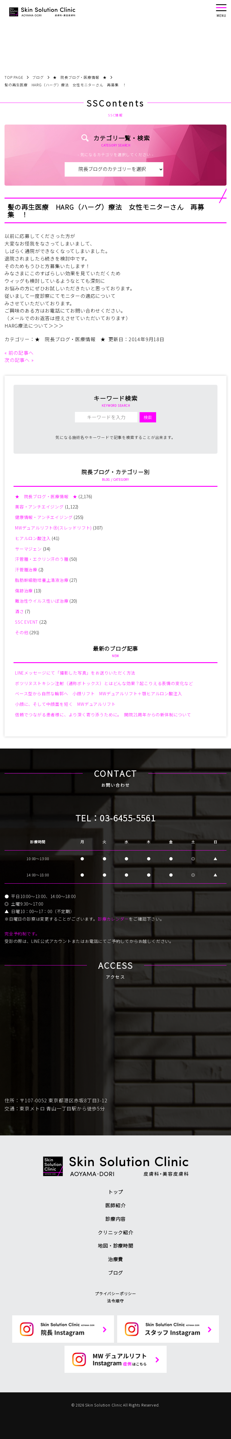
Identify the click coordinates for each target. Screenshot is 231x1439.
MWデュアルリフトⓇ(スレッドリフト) (53, 528)
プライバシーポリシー (115, 1293)
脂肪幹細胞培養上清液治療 (42, 580)
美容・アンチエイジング (39, 507)
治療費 (115, 1259)
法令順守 (115, 1301)
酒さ (19, 611)
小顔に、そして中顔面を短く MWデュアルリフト (65, 704)
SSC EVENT (26, 622)
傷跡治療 (24, 591)
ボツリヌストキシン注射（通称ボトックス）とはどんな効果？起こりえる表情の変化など (104, 683)
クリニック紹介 (115, 1232)
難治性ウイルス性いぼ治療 (42, 601)
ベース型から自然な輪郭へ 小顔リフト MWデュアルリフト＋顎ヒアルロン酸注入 (98, 693)
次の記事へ (17, 359)
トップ (115, 1191)
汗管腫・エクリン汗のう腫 (42, 559)
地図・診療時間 (115, 1245)
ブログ (115, 1272)
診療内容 (115, 1218)
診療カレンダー (113, 919)
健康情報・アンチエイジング (43, 517)
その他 (21, 632)
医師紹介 (115, 1205)
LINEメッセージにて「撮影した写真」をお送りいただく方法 (75, 673)
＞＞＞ (55, 325)
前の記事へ (21, 352)
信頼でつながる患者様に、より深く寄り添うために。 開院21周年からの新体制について (103, 715)
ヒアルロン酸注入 (33, 538)
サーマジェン (28, 549)
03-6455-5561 (128, 818)
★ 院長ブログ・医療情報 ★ (70, 339)
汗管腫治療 (26, 570)
